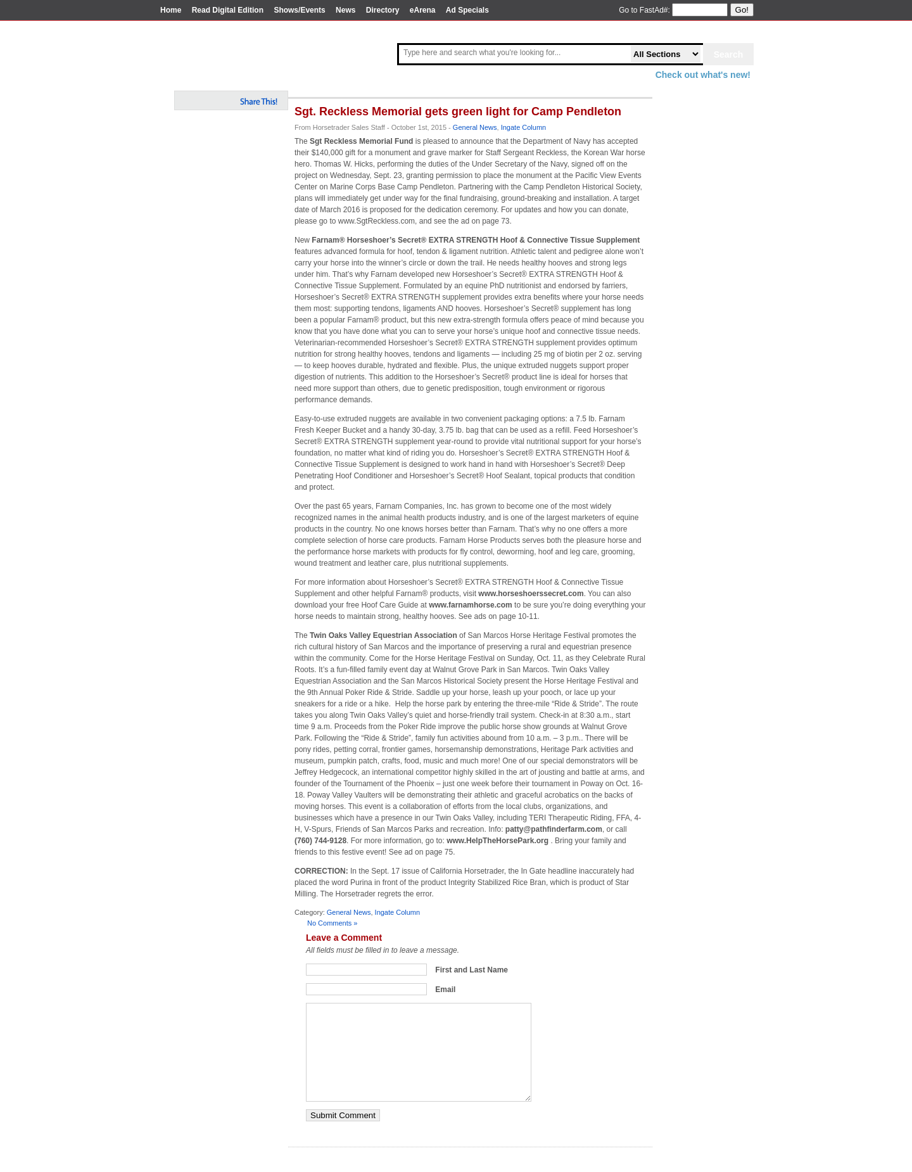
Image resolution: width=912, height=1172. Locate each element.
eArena (423, 10)
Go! (742, 10)
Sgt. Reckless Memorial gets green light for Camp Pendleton (457, 111)
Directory (383, 10)
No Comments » (332, 923)
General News (475, 127)
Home (170, 10)
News (345, 10)
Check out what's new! (703, 75)
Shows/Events (299, 10)
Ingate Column (524, 127)
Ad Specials (467, 10)
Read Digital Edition (227, 10)
